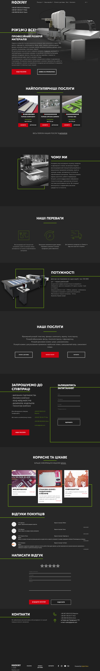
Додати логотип (39, 602)
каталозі (63, 133)
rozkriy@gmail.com (40, 425)
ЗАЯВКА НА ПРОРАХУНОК (47, 72)
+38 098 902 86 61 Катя (19, 12)
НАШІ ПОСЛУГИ (21, 72)
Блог (67, 2)
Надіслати (61, 602)
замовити (23, 125)
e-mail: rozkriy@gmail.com (69, 622)
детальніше (33, 125)
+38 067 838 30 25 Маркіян (21, 7)
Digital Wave (85, 666)
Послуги (29, 666)
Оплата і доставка (59, 2)
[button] (19, 104)
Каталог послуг (50, 354)
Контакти (72, 2)
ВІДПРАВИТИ (68, 422)
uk (86, 2)
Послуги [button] (39, 2)
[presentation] (50, 595)
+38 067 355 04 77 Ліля (19, 10)
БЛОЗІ (63, 463)
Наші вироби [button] (48, 2)
